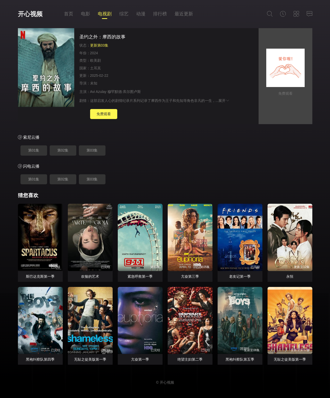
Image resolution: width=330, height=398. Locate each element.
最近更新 (184, 13)
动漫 (140, 13)
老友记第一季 (240, 276)
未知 (93, 83)
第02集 (63, 150)
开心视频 (30, 13)
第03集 (92, 150)
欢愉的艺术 (90, 276)
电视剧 (105, 13)
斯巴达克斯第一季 (40, 276)
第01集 (33, 150)
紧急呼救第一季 (140, 276)
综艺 (124, 13)
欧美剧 (95, 60)
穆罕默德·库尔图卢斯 (124, 92)
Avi (92, 92)
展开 (224, 101)
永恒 (289, 276)
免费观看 (104, 114)
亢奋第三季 (190, 276)
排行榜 (160, 13)
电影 (85, 13)
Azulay (101, 92)
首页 (68, 13)
